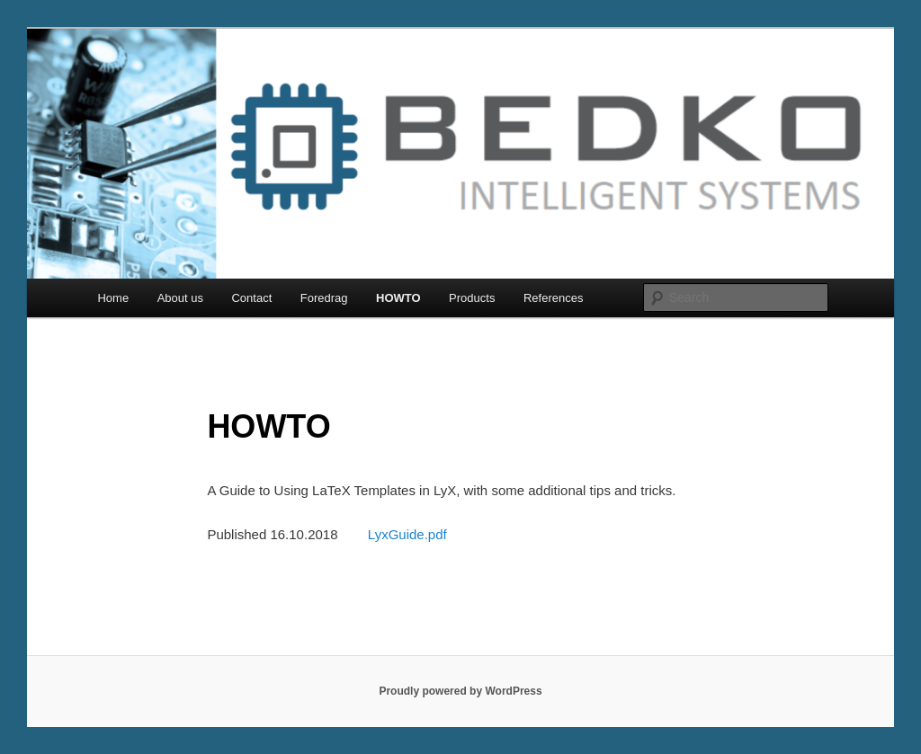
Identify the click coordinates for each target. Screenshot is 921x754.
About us (180, 298)
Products (472, 298)
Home (113, 298)
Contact (251, 298)
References (553, 298)
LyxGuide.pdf (407, 534)
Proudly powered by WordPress (460, 691)
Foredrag (324, 298)
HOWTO (398, 298)
